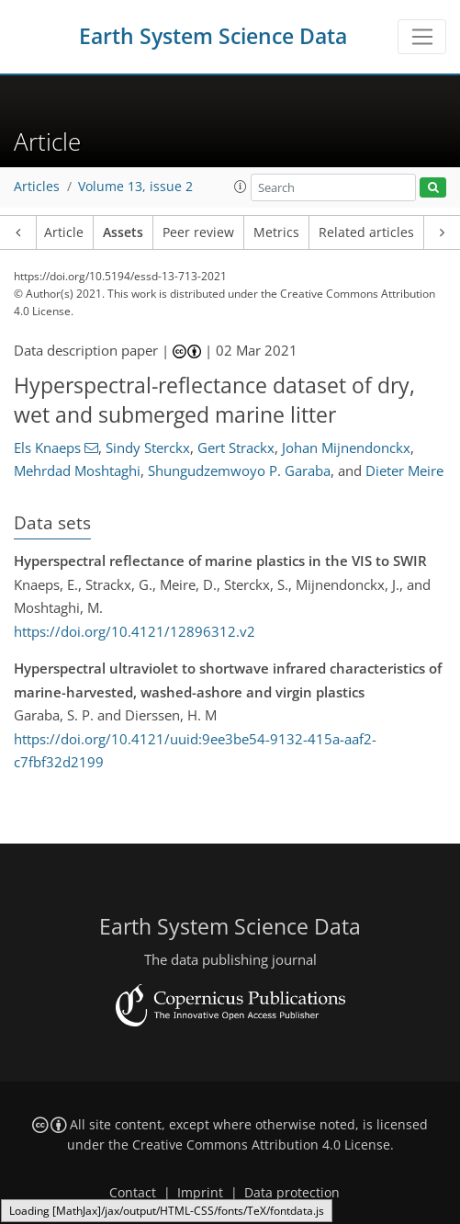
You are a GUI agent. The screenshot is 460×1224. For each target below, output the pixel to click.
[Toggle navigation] (422, 36)
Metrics (276, 232)
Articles (37, 186)
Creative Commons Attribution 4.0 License (261, 1145)
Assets (123, 232)
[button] (240, 186)
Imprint (200, 1192)
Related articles (366, 232)
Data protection (292, 1192)
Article (64, 232)
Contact (132, 1192)
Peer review (198, 232)
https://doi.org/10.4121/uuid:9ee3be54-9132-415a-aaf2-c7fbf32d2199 (195, 751)
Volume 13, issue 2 (135, 186)
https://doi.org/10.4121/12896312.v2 (134, 631)
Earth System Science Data (213, 36)
